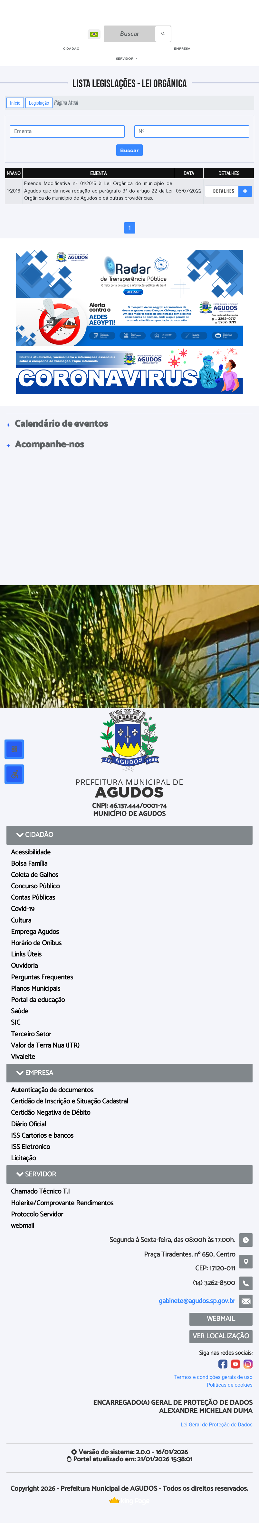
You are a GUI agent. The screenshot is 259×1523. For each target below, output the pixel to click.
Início (15, 102)
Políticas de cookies (230, 1385)
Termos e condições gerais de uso (213, 1377)
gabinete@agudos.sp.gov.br (197, 1301)
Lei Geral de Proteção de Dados (217, 1425)
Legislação (39, 102)
